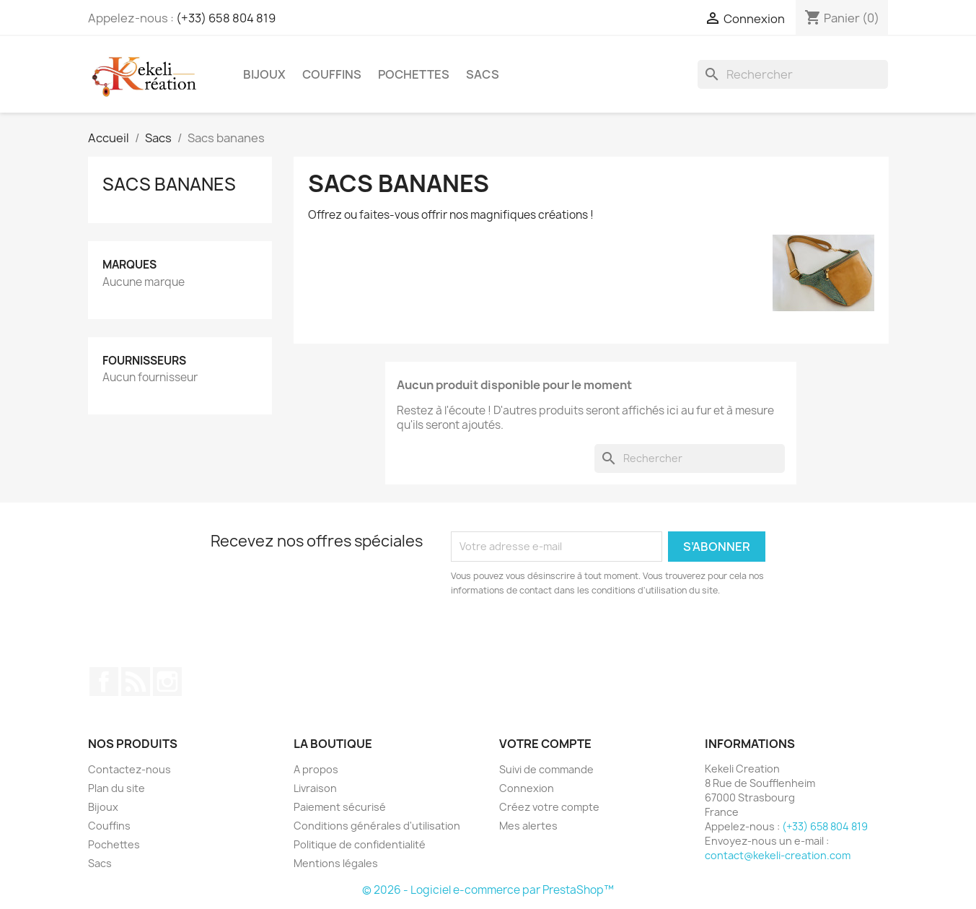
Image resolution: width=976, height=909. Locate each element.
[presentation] (571, 637)
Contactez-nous (129, 769)
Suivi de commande (546, 769)
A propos (316, 769)
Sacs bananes (169, 184)
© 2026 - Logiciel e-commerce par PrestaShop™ (488, 889)
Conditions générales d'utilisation (377, 825)
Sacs (482, 74)
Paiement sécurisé (340, 807)
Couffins (331, 74)
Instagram (167, 681)
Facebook (103, 681)
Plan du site (116, 788)
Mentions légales (336, 863)
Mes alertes (528, 825)
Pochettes (413, 74)
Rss (135, 681)
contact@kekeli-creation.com (777, 855)
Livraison (315, 788)
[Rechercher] (793, 74)
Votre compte (545, 744)
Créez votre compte (549, 807)
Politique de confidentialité (360, 844)
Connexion (526, 788)
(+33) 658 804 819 (226, 18)
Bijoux (264, 74)
